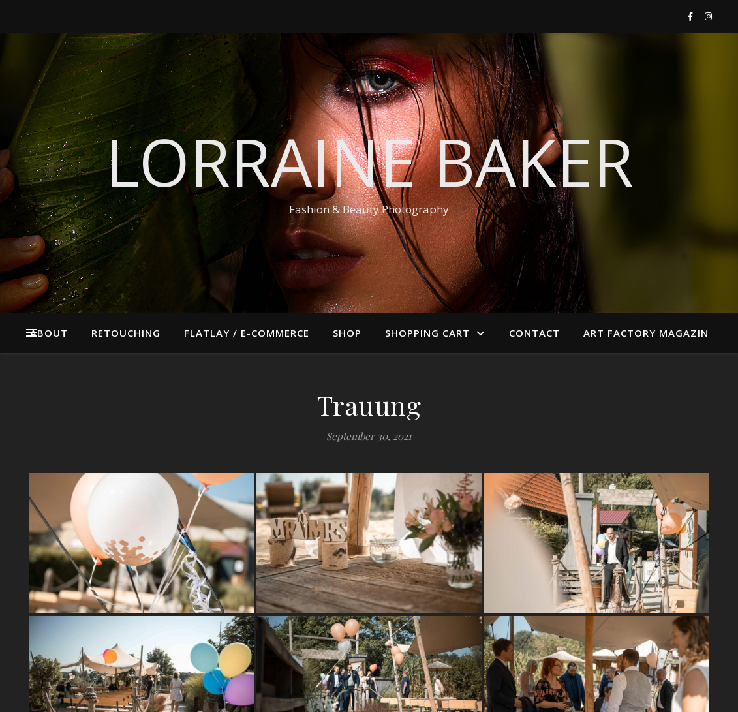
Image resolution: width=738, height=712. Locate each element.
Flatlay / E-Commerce (246, 332)
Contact (534, 332)
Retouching (126, 332)
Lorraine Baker (369, 161)
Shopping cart (427, 332)
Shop (347, 332)
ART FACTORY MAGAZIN (646, 332)
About (49, 332)
